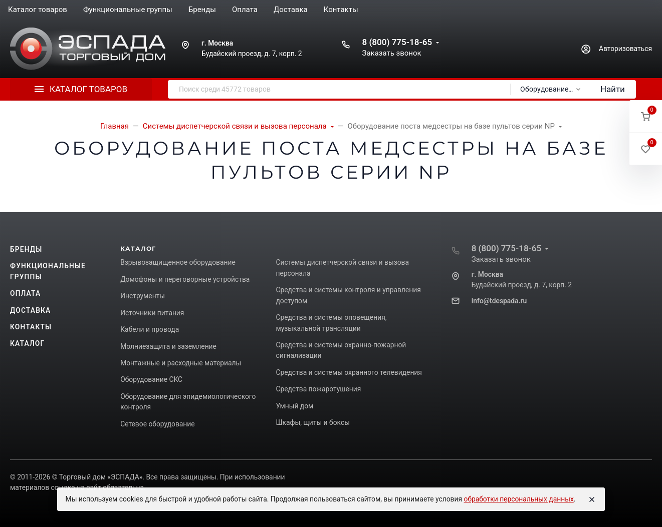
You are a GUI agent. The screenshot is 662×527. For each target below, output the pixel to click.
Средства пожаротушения (318, 389)
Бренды (26, 249)
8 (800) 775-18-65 (397, 42)
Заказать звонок (391, 53)
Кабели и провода (149, 329)
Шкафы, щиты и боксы (312, 422)
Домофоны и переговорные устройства (185, 279)
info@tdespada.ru (499, 301)
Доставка (30, 310)
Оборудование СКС (151, 379)
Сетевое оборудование (157, 424)
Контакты (31, 327)
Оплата (25, 293)
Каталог (27, 343)
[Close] (591, 499)
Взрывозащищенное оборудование (178, 262)
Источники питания (152, 313)
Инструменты (142, 296)
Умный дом (294, 406)
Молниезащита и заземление (168, 346)
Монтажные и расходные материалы (180, 363)
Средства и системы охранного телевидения (349, 372)
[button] (645, 116)
